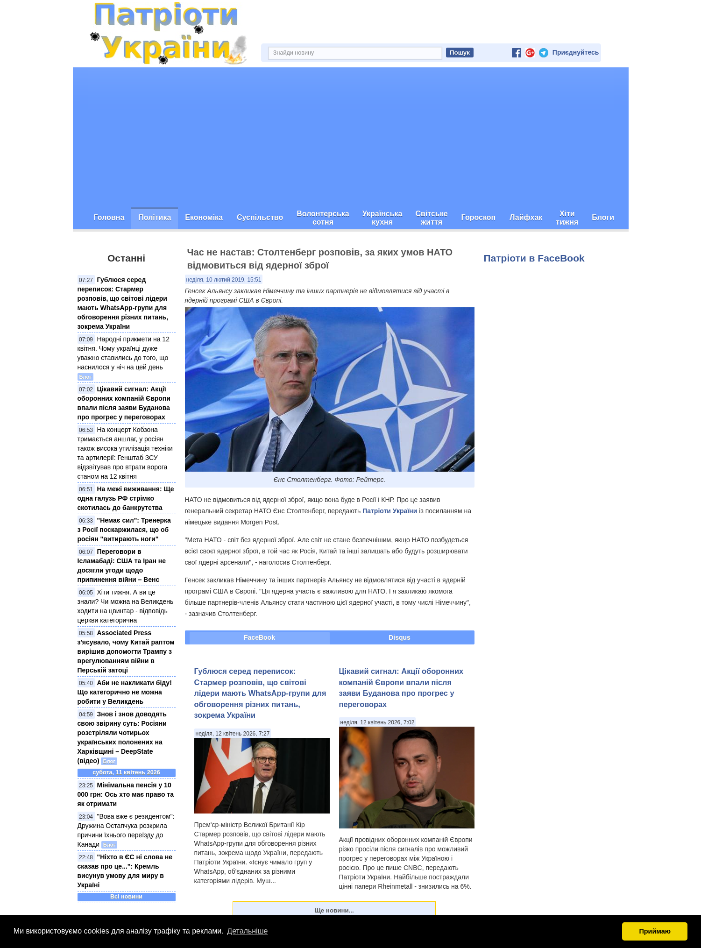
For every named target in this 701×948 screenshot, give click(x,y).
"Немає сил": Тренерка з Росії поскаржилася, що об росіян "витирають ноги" (124, 529)
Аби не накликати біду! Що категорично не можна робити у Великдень (125, 692)
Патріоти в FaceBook (534, 258)
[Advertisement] (351, 137)
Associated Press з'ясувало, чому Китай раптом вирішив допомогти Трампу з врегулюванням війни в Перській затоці (126, 651)
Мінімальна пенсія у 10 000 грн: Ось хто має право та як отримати (126, 794)
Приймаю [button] (655, 931)
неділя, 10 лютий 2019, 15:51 (224, 279)
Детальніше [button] (247, 931)
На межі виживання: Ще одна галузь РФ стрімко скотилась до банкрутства (126, 498)
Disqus (400, 637)
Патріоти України (389, 511)
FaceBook (259, 637)
